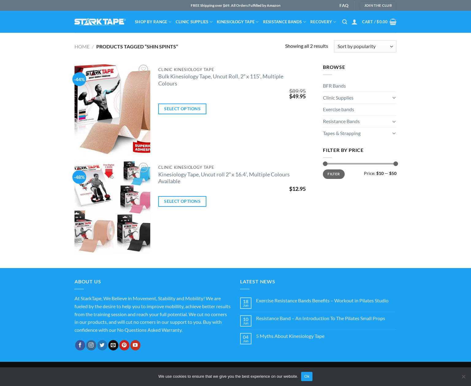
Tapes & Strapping (342, 133)
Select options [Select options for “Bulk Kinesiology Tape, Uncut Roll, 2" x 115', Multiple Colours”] (182, 108)
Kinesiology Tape (238, 22)
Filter (333, 174)
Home (82, 46)
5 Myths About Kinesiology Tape (290, 336)
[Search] (344, 22)
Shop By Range (153, 22)
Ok (306, 376)
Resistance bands (284, 22)
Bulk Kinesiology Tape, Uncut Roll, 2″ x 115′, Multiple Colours (220, 80)
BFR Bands (334, 86)
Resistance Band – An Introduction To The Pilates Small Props (320, 318)
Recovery (323, 22)
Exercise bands (338, 109)
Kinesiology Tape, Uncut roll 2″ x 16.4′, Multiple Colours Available (224, 178)
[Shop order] (365, 46)
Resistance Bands (341, 121)
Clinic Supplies (194, 22)
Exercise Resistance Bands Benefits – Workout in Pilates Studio (322, 300)
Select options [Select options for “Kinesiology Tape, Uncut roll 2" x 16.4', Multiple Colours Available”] (182, 201)
